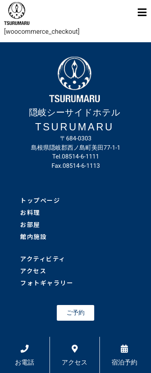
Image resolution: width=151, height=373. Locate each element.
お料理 (30, 212)
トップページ (40, 200)
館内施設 (33, 236)
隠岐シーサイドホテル (74, 112)
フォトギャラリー (46, 282)
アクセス (33, 270)
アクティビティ (43, 258)
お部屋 (30, 224)
